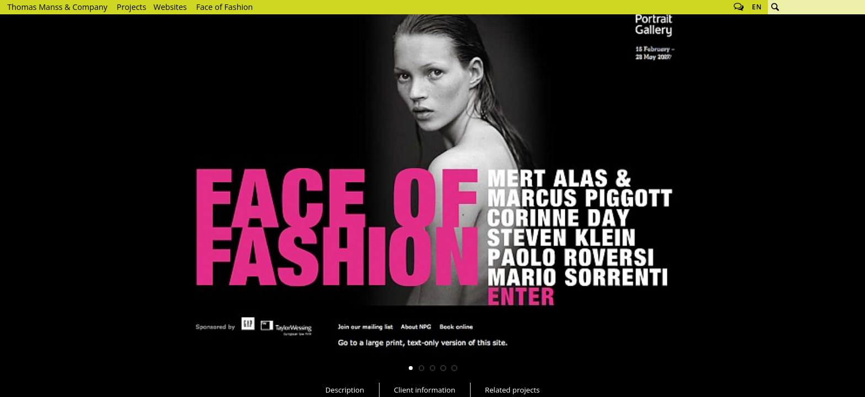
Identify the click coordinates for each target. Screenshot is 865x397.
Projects (131, 7)
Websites (169, 7)
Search (775, 7)
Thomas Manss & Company (57, 7)
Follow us (738, 7)
